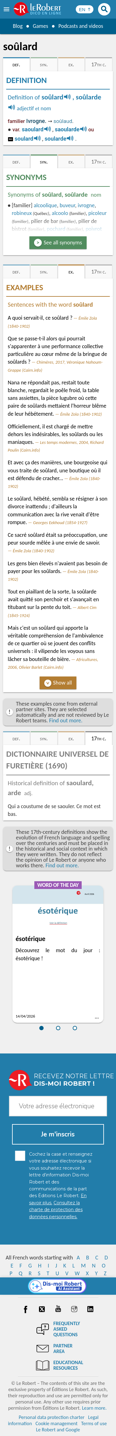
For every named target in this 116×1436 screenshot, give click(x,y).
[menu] (7, 9)
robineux (22, 213)
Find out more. (66, 720)
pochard (56, 228)
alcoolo (60, 213)
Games (40, 26)
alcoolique (45, 205)
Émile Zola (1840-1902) (81, 414)
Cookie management (57, 1423)
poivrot (94, 228)
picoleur (97, 213)
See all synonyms (63, 242)
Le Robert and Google (58, 1430)
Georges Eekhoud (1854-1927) (60, 522)
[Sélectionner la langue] (84, 9)
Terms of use (94, 1423)
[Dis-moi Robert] (58, 1286)
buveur (67, 205)
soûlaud (63, 121)
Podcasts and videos (81, 26)
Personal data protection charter (51, 1417)
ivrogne (86, 205)
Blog (17, 26)
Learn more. (94, 1408)
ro (10, 139)
